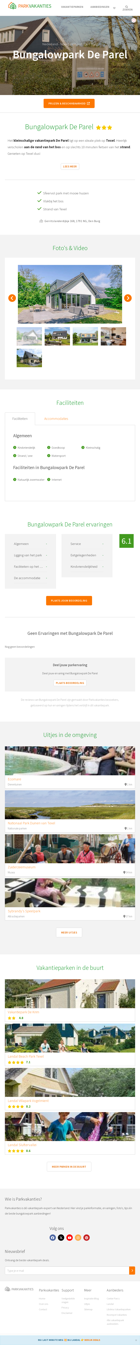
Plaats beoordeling (70, 683)
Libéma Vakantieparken (119, 1309)
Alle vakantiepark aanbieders (115, 1322)
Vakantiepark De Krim (23, 1012)
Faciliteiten (20, 418)
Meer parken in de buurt (69, 1166)
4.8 (21, 1018)
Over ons (43, 1304)
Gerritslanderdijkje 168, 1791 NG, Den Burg (70, 221)
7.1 (28, 1062)
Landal (110, 1304)
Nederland (50, 44)
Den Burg (91, 44)
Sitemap (88, 1309)
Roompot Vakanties (117, 1314)
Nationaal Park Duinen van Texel (31, 823)
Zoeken (127, 8)
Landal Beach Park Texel (26, 1056)
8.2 (28, 1106)
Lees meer (70, 166)
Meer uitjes (69, 932)
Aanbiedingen (99, 7)
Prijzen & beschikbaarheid (69, 103)
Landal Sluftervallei (22, 1145)
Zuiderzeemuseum (22, 867)
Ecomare (14, 779)
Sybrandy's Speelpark (24, 911)
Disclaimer (66, 1313)
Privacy (65, 1307)
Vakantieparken (72, 7)
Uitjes (87, 1304)
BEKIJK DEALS (92, 1340)
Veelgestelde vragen (68, 1300)
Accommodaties (56, 418)
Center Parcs (113, 1298)
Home (42, 1298)
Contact (43, 1309)
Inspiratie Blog (91, 1298)
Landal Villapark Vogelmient (28, 1101)
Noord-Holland (71, 44)
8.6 (28, 1151)
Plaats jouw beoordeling (69, 600)
